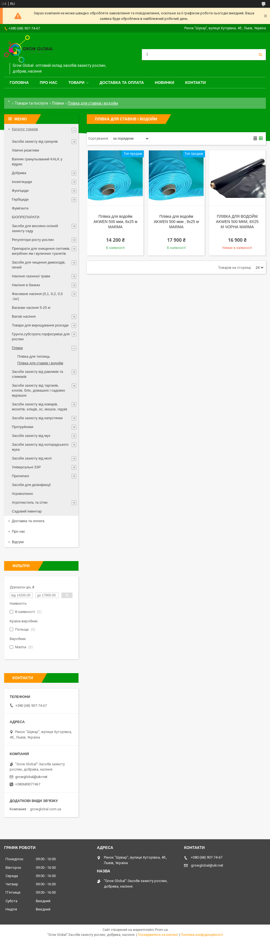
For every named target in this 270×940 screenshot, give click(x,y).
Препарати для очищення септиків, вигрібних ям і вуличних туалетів (41, 251)
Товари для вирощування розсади (40, 325)
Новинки (164, 82)
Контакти (195, 82)
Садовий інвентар (27, 511)
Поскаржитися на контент (158, 935)
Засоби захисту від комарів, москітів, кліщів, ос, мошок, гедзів (39, 406)
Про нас (48, 82)
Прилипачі (20, 476)
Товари (76, 82)
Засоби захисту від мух (31, 436)
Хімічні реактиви (25, 150)
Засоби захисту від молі (32, 458)
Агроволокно (22, 494)
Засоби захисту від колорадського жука (40, 447)
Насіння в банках (26, 285)
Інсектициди (22, 182)
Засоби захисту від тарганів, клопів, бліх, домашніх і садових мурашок (38, 390)
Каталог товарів (25, 129)
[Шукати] (260, 54)
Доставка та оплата (121, 82)
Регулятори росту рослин (33, 240)
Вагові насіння (24, 316)
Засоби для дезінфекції (31, 485)
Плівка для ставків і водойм (40, 363)
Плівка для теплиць (33, 356)
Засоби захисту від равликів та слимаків (37, 374)
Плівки (58, 103)
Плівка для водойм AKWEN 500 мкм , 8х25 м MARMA (176, 221)
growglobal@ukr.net (31, 777)
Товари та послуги (31, 103)
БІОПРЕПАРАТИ (25, 217)
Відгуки (18, 542)
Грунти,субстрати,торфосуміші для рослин (41, 336)
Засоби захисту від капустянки (37, 418)
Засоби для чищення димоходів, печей (39, 264)
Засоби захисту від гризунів (35, 141)
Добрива (19, 173)
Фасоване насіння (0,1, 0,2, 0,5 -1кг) (37, 296)
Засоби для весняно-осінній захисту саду (35, 228)
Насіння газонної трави (31, 276)
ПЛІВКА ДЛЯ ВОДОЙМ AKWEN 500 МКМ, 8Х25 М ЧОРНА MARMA (237, 221)
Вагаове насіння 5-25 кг (31, 308)
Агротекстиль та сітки (29, 502)
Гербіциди (20, 199)
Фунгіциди (20, 190)
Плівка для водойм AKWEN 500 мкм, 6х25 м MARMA (115, 221)
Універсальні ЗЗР (26, 467)
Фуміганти (20, 208)
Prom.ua (161, 930)
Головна (19, 82)
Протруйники (22, 427)
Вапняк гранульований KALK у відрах (37, 161)
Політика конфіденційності (202, 935)
